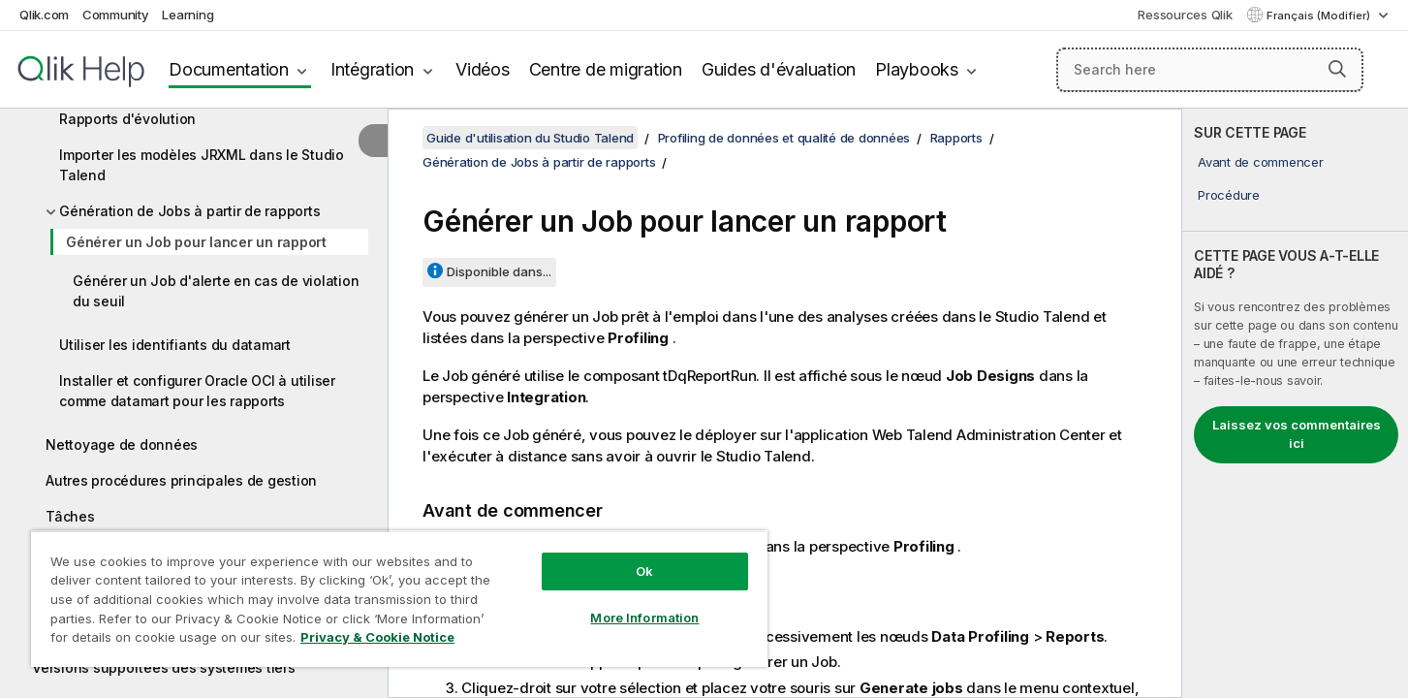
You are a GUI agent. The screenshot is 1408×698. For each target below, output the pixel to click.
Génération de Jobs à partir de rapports (189, 211)
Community (115, 14)
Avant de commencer (1261, 162)
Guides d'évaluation (779, 69)
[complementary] (1295, 403)
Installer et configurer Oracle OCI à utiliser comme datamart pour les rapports (197, 390)
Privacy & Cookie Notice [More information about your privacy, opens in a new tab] (377, 637)
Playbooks (916, 69)
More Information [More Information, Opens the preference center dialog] (644, 617)
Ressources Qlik (1185, 14)
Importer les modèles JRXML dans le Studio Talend (201, 164)
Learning (187, 14)
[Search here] (1209, 69)
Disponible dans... (499, 271)
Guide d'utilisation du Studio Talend (530, 137)
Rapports (956, 137)
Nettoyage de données (122, 444)
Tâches (70, 516)
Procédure (1229, 195)
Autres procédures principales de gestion (181, 480)
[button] (1337, 69)
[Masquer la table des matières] (373, 140)
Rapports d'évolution (127, 119)
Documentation (229, 69)
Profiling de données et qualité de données (784, 137)
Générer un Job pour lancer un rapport (196, 242)
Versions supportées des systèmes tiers (164, 667)
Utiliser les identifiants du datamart (175, 344)
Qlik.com (44, 14)
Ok (644, 571)
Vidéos (482, 69)
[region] (399, 598)
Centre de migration (605, 69)
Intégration (372, 69)
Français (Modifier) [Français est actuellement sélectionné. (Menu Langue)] (1320, 15)
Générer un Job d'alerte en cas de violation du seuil (216, 290)
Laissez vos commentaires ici (1296, 434)
